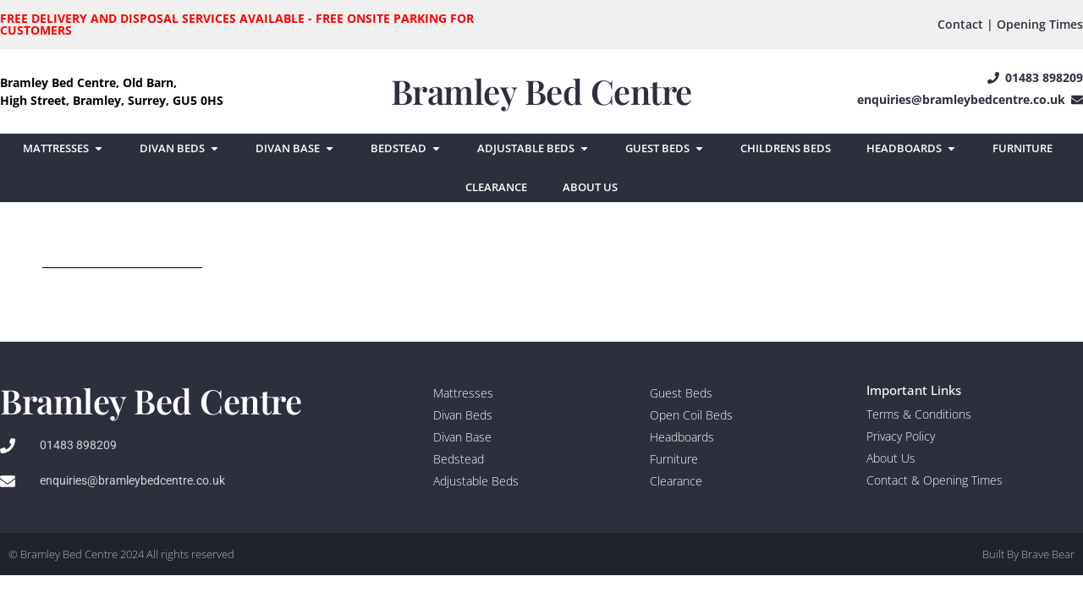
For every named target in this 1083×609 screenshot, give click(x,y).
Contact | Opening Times (1010, 24)
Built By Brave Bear (1028, 554)
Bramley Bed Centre (541, 91)
